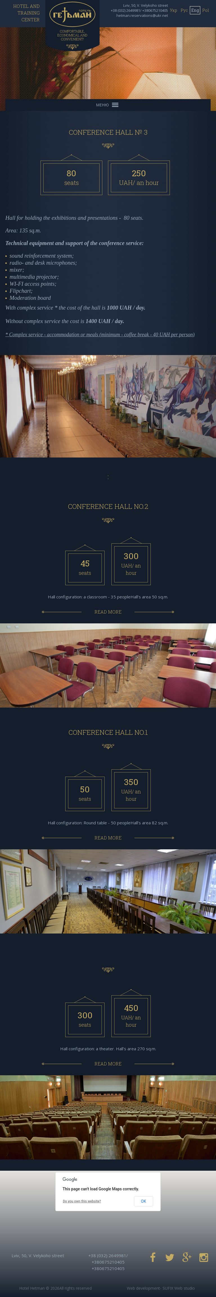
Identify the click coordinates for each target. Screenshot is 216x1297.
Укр (173, 10)
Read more (108, 612)
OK (143, 1201)
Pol (205, 10)
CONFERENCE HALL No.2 (108, 506)
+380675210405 (108, 1268)
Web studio (184, 1288)
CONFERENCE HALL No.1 (108, 732)
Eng (195, 10)
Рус (184, 10)
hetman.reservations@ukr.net (142, 15)
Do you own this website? (82, 1201)
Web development (143, 1288)
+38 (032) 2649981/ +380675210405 (139, 10)
